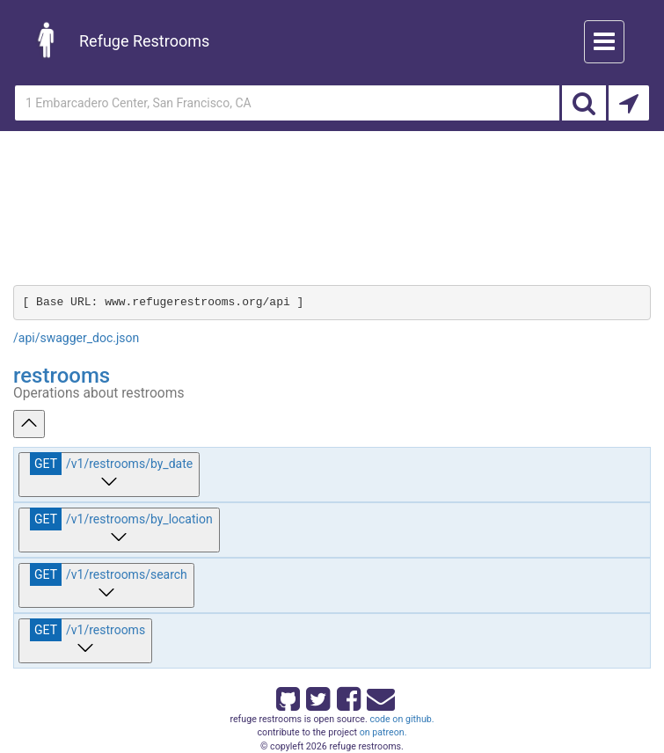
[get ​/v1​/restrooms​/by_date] (109, 474)
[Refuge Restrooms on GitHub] (286, 695)
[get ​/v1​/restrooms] (85, 640)
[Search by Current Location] (629, 103)
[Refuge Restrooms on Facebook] (347, 695)
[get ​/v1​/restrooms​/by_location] (119, 530)
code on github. (401, 719)
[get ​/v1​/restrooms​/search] (106, 585)
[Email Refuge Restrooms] (377, 695)
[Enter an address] (287, 103)
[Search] (584, 103)
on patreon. (383, 732)
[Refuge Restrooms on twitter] (316, 695)
